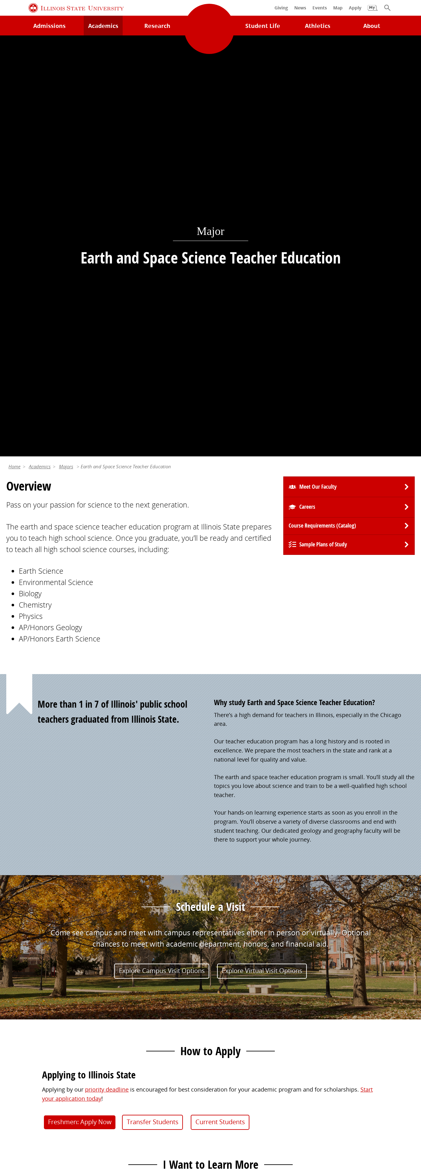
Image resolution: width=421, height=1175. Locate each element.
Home (14, 54)
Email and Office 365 (345, 1014)
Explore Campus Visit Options (162, 558)
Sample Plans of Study (323, 132)
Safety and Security (31, 1053)
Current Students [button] (220, 710)
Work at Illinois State (345, 988)
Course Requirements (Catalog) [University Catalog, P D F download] (322, 114)
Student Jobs (126, 1001)
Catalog (120, 1014)
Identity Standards (148, 1122)
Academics (40, 54)
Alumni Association (239, 988)
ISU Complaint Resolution (365, 1122)
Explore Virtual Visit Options (262, 558)
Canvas (119, 1027)
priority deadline (107, 677)
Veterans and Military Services (149, 1062)
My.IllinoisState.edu (136, 988)
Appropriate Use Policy (208, 1122)
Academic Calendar (31, 1040)
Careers (307, 95)
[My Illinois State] (372, 11)
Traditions (227, 1040)
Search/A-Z (20, 1027)
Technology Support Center (42, 1001)
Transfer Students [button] (153, 710)
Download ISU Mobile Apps (42, 1066)
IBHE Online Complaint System (285, 1122)
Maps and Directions (33, 1014)
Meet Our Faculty (318, 75)
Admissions (49, 25)
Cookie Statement (94, 1122)
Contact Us (275, 1108)
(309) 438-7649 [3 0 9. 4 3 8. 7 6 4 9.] (296, 844)
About (371, 25)
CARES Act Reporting (230, 1131)
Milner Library (24, 988)
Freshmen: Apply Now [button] (80, 710)
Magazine (226, 1027)
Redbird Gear (231, 1001)
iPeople (328, 1001)
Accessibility (180, 1131)
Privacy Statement (41, 1122)
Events (222, 1014)
